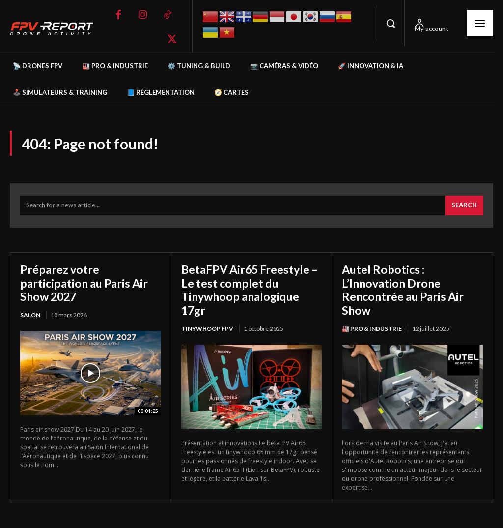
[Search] (464, 207)
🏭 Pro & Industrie (372, 329)
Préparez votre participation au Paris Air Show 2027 (85, 283)
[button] (390, 23)
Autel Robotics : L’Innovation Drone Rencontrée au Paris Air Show (405, 290)
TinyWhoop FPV (207, 329)
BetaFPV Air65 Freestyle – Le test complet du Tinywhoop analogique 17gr (247, 290)
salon (30, 316)
